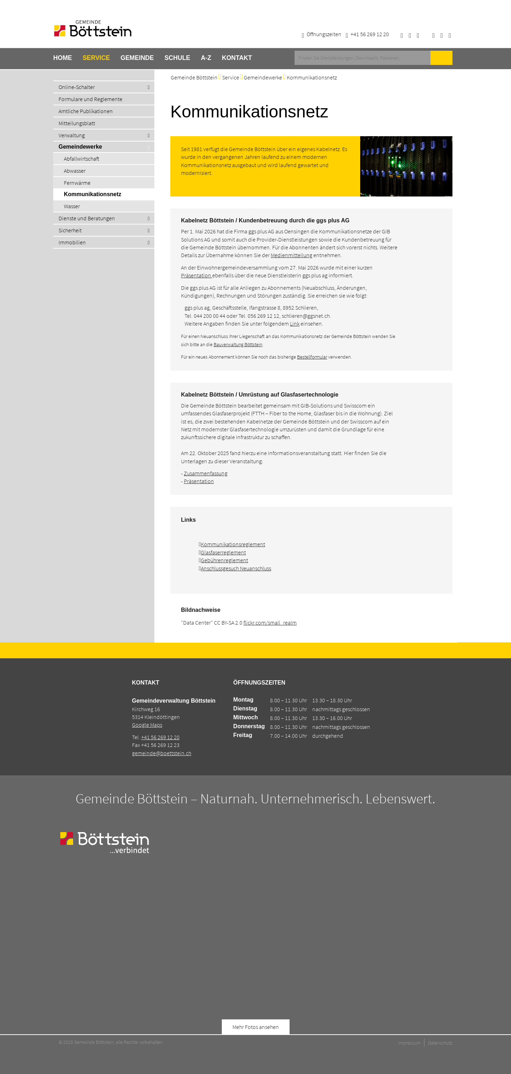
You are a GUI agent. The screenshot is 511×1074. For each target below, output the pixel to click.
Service (96, 57)
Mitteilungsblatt (77, 123)
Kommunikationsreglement (233, 544)
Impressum (409, 1043)
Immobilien (72, 242)
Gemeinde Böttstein (194, 77)
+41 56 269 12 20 (160, 737)
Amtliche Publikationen (86, 111)
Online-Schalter (77, 86)
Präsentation (196, 275)
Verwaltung (72, 135)
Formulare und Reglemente (90, 99)
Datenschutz (440, 1043)
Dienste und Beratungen (87, 218)
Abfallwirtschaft (81, 158)
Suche (441, 58)
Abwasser (75, 170)
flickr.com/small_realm (270, 622)
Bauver (220, 344)
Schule (177, 57)
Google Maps (147, 724)
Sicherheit (70, 230)
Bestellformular (312, 357)
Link (295, 323)
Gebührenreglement (224, 560)
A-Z (206, 57)
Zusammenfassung (205, 473)
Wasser (72, 206)
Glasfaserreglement (223, 552)
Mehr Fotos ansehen (255, 1026)
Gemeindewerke (80, 147)
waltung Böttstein (244, 344)
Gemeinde (137, 57)
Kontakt (237, 57)
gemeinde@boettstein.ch (161, 753)
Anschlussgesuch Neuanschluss (236, 568)
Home (62, 57)
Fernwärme (77, 182)
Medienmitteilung (291, 255)
